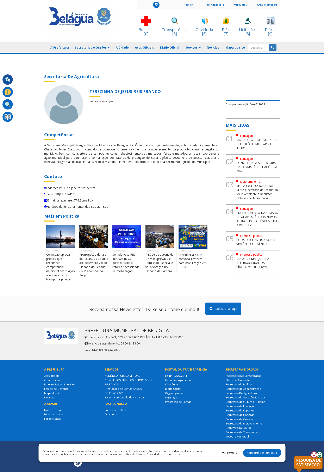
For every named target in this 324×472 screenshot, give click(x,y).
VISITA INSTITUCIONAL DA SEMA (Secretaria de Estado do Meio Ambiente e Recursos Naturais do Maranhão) (257, 192)
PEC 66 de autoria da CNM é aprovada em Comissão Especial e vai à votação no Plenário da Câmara (159, 263)
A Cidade (122, 47)
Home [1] (189, 4)
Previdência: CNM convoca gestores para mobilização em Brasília (193, 261)
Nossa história (53, 410)
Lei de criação (52, 419)
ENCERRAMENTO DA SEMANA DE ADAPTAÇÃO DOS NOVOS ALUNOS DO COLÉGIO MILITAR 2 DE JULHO (257, 219)
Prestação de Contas (178, 402)
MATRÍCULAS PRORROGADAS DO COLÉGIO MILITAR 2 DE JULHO (256, 144)
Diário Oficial (169, 47)
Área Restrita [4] (267, 4)
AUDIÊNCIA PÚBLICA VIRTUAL (122, 376)
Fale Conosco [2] (214, 4)
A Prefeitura (59, 47)
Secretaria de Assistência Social (246, 397)
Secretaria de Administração (243, 389)
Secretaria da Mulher (239, 384)
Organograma (174, 393)
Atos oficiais (51, 376)
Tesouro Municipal (237, 436)
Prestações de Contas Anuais (123, 389)
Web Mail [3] (240, 4)
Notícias (213, 47)
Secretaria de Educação (240, 406)
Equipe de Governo (56, 389)
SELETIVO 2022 (114, 393)
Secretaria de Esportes (240, 410)
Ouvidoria (111, 414)
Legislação (171, 397)
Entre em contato (115, 410)
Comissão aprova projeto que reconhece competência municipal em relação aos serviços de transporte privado (60, 267)
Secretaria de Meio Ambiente (244, 423)
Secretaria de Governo (240, 419)
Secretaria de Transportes (242, 432)
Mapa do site (235, 47)
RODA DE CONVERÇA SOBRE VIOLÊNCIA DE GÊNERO (256, 242)
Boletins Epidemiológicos (59, 384)
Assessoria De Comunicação (243, 376)
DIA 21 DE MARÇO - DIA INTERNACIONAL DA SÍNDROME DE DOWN (252, 263)
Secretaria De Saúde (239, 428)
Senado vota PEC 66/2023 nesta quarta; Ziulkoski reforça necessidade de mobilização (125, 263)
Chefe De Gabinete (238, 380)
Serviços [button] (193, 47)
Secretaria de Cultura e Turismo (245, 402)
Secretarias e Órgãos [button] (92, 47)
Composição (52, 380)
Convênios (172, 384)
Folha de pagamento (178, 380)
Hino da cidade (53, 414)
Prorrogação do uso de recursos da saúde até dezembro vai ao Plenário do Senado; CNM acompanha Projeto (93, 265)
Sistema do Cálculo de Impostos (125, 397)
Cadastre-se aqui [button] (223, 309)
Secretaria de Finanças (240, 415)
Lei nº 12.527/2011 (176, 376)
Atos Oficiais (144, 47)
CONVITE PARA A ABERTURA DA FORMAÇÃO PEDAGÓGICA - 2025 (257, 167)
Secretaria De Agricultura (241, 393)
